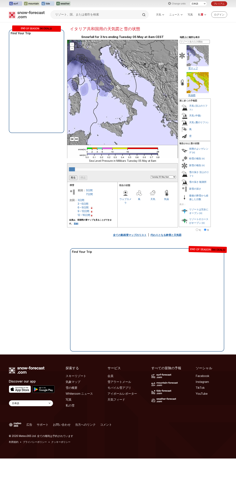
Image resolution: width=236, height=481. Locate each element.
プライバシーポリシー (35, 441)
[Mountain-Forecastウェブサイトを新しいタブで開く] (32, 3)
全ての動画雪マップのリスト (130, 234)
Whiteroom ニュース (79, 393)
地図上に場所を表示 (190, 37)
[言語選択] (198, 4)
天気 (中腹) (195, 115)
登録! (76, 223)
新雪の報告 (195, 165)
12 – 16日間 (84, 215)
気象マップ (73, 382)
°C (200, 230)
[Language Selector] (31, 403)
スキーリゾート (76, 376)
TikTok (200, 388)
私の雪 (70, 405)
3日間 (89, 190)
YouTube (202, 393)
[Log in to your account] (219, 14)
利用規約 (13, 441)
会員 (110, 376)
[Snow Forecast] (27, 14)
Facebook (202, 376)
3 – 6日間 (83, 203)
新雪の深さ (195, 188)
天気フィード (116, 399)
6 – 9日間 (83, 207)
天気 (160, 14)
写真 (190, 14)
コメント (106, 424)
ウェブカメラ (125, 201)
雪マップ (193, 68)
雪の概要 (71, 388)
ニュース (176, 14)
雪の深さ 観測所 (197, 182)
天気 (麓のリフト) (198, 122)
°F (208, 230)
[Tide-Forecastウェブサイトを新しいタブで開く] (47, 3)
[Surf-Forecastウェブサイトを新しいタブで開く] (15, 3)
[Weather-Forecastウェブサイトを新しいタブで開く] (63, 3)
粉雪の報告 (195, 158)
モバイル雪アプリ (119, 388)
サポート (42, 424)
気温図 (191, 95)
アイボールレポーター (122, 393)
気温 (166, 199)
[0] (193, 152)
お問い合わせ (62, 424)
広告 (29, 424)
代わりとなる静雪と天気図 (165, 234)
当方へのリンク (85, 424)
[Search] (144, 15)
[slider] (72, 169)
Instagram (202, 382)
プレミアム (219, 3)
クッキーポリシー (60, 441)
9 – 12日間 (83, 211)
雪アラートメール (119, 382)
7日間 (89, 194)
